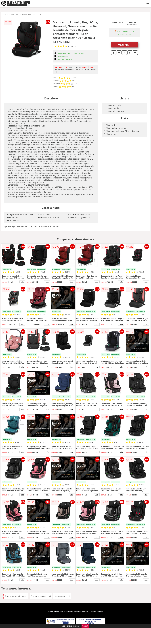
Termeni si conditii (55, 611)
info (22, 282)
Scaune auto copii (11, 14)
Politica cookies (96, 611)
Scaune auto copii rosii (41, 596)
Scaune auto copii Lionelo (31, 14)
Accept (85, 626)
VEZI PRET (124, 45)
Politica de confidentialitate (76, 611)
